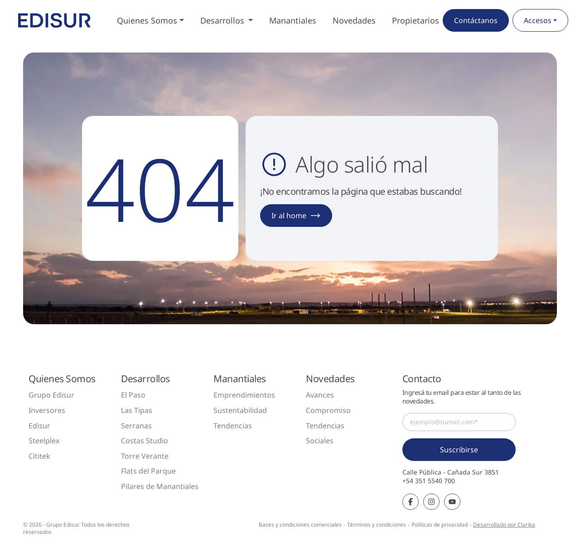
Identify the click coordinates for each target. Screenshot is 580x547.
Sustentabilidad (240, 410)
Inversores (47, 410)
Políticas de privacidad (439, 524)
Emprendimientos (244, 395)
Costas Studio (144, 441)
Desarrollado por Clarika (504, 524)
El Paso (133, 395)
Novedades (354, 20)
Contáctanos (476, 20)
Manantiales (292, 20)
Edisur (39, 426)
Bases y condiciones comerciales (300, 524)
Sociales (320, 441)
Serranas (136, 426)
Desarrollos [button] (223, 20)
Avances (320, 395)
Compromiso (328, 410)
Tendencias (232, 426)
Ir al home (296, 215)
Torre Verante (145, 456)
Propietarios (415, 20)
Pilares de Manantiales (159, 486)
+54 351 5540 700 (428, 481)
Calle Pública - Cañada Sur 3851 (450, 472)
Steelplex (44, 441)
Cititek (39, 456)
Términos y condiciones (376, 524)
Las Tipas (136, 410)
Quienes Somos (147, 20)
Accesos (537, 20)
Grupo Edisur (51, 395)
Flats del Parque (148, 471)
